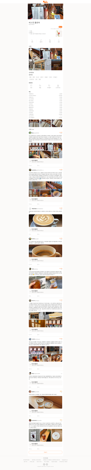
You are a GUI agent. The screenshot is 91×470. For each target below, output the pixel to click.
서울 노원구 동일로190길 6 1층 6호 (38, 34)
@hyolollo (39, 421)
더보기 (39, 180)
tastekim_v (34, 170)
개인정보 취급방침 (54, 462)
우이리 (33, 239)
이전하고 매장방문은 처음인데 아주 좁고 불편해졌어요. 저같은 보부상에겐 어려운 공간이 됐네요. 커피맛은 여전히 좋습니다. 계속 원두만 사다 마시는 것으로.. (45, 378)
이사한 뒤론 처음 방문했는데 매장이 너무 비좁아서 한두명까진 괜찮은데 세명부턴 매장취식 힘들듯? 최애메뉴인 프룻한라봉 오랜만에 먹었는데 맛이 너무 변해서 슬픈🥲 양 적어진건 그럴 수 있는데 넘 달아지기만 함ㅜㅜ (45, 273)
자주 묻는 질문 (32, 462)
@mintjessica (40, 209)
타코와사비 (34, 421)
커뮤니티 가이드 (39, 462)
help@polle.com (65, 460)
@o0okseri (37, 339)
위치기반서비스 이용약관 (63, 462)
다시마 (33, 339)
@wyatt (36, 239)
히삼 (33, 374)
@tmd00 (37, 392)
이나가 (33, 301)
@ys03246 (36, 133)
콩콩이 (33, 392)
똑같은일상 (34, 209)
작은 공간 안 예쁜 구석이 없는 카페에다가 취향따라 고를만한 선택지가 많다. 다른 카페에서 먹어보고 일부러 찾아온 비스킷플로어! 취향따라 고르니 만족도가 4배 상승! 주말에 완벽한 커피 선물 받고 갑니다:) (45, 344)
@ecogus (37, 301)
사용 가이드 (25, 462)
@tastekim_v (41, 170)
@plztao (36, 269)
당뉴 (33, 133)
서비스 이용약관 (46, 462)
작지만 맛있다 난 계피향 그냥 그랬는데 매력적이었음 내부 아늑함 (42, 395)
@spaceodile (37, 374)
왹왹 (33, 269)
